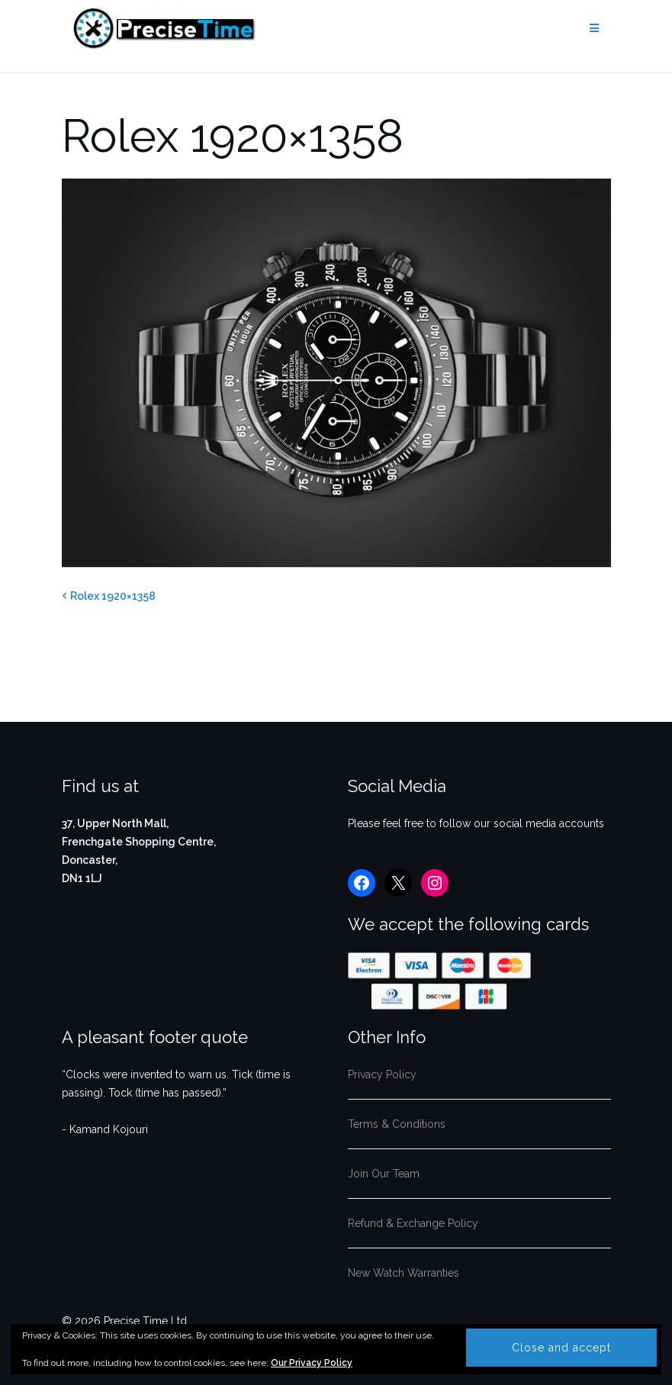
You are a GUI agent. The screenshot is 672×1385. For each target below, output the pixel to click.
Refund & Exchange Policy (413, 1223)
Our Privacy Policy (311, 1363)
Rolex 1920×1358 (113, 596)
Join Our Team (384, 1174)
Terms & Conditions (396, 1124)
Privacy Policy (382, 1074)
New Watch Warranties (403, 1273)
